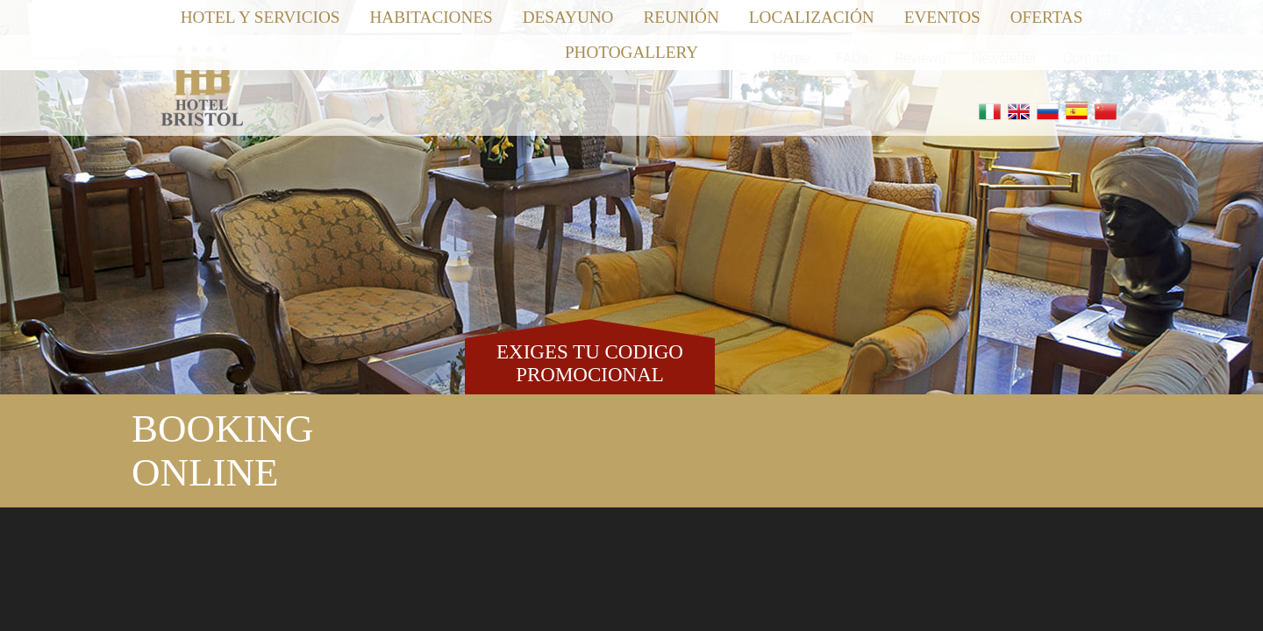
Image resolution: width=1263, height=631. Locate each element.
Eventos (942, 17)
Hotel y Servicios (260, 17)
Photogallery (631, 52)
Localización (811, 17)
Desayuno (568, 17)
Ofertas (1046, 17)
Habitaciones (430, 17)
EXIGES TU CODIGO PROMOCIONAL (589, 363)
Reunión (680, 17)
